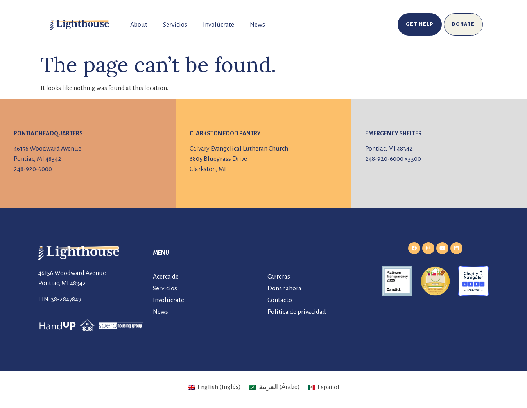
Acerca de (166, 276)
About (138, 24)
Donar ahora (284, 288)
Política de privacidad (296, 311)
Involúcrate (218, 24)
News (257, 24)
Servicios (175, 24)
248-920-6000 (33, 169)
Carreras (278, 276)
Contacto (279, 300)
